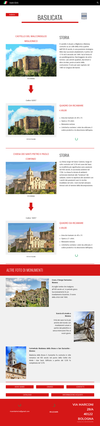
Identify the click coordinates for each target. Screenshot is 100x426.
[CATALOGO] (27, 395)
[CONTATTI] (80, 387)
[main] (50, 18)
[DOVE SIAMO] (20, 387)
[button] (97, 2)
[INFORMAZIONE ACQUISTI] (72, 395)
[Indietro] (12, 14)
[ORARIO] (50, 387)
